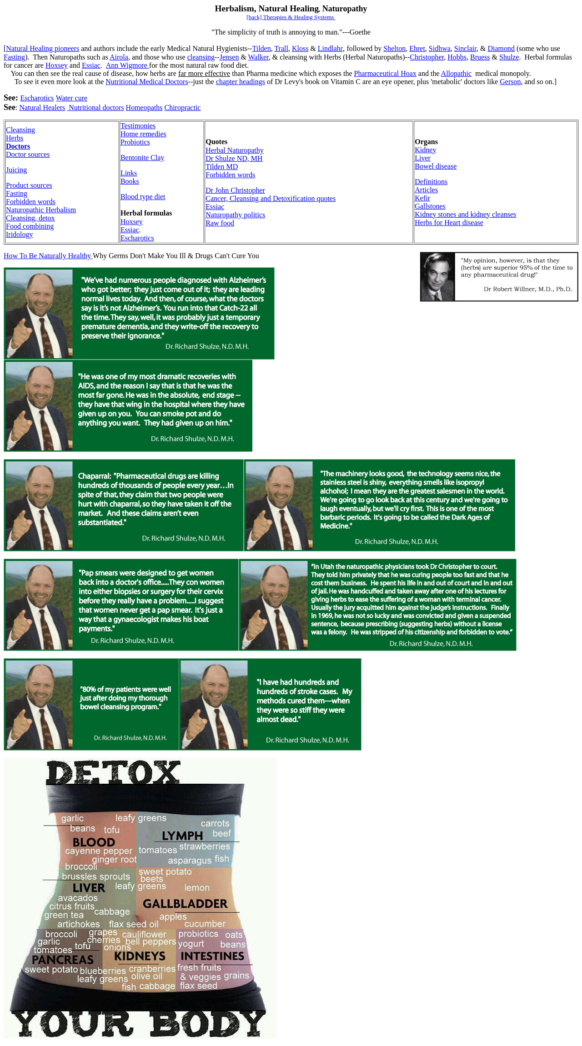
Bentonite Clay (142, 157)
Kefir (422, 198)
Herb (41, 210)
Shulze (509, 57)
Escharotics (37, 98)
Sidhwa (440, 48)
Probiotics (135, 142)
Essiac (91, 65)
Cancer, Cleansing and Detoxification (271, 198)
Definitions (431, 181)
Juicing (16, 170)
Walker (258, 57)
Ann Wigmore (127, 65)
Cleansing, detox (30, 218)
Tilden (261, 48)
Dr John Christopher (235, 190)
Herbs (14, 138)
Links (128, 173)
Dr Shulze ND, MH (234, 158)
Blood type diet (143, 196)
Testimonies (138, 126)
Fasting (14, 57)
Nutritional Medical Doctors (146, 81)
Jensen (229, 57)
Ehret (417, 48)
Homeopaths (144, 107)
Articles (426, 190)
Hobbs (457, 57)
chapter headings (240, 81)
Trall (281, 48)
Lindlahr (330, 48)
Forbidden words (30, 201)
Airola (119, 57)
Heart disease (463, 222)
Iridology (19, 234)
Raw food (220, 223)
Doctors (18, 146)
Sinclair (465, 48)
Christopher (427, 57)
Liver (423, 158)
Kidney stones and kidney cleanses (465, 214)
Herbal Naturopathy (235, 150)
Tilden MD (222, 166)
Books (129, 181)
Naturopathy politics (235, 215)
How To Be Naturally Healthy (48, 256)
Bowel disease (436, 166)
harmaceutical (385, 73)
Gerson (510, 81)
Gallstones (430, 206)
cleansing (201, 57)
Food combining (30, 226)
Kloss (300, 48)
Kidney (425, 150)
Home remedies (143, 134)
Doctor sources (28, 154)
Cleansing (20, 130)
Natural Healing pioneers (42, 48)
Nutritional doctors (95, 107)
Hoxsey (56, 65)
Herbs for (429, 222)
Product (29, 185)
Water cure (71, 98)
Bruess (480, 57)
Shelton (394, 48)
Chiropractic (182, 107)
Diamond (501, 48)
